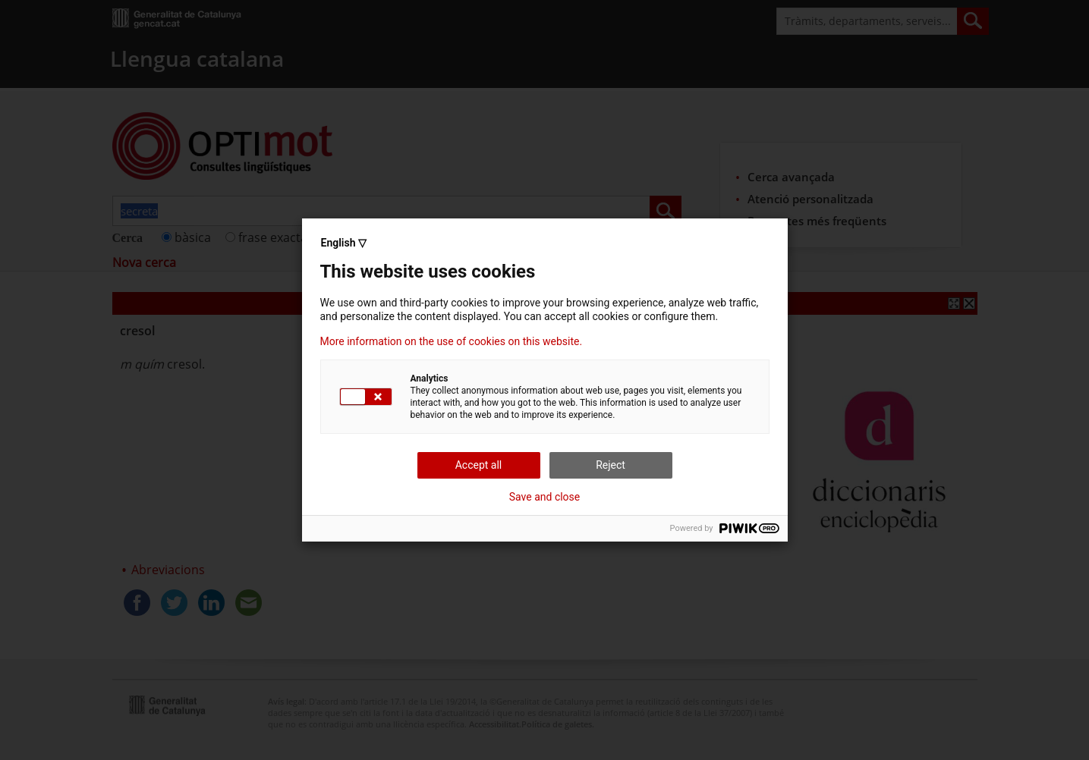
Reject (610, 465)
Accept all (478, 465)
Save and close (545, 497)
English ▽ (344, 243)
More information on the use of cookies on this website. (451, 341)
